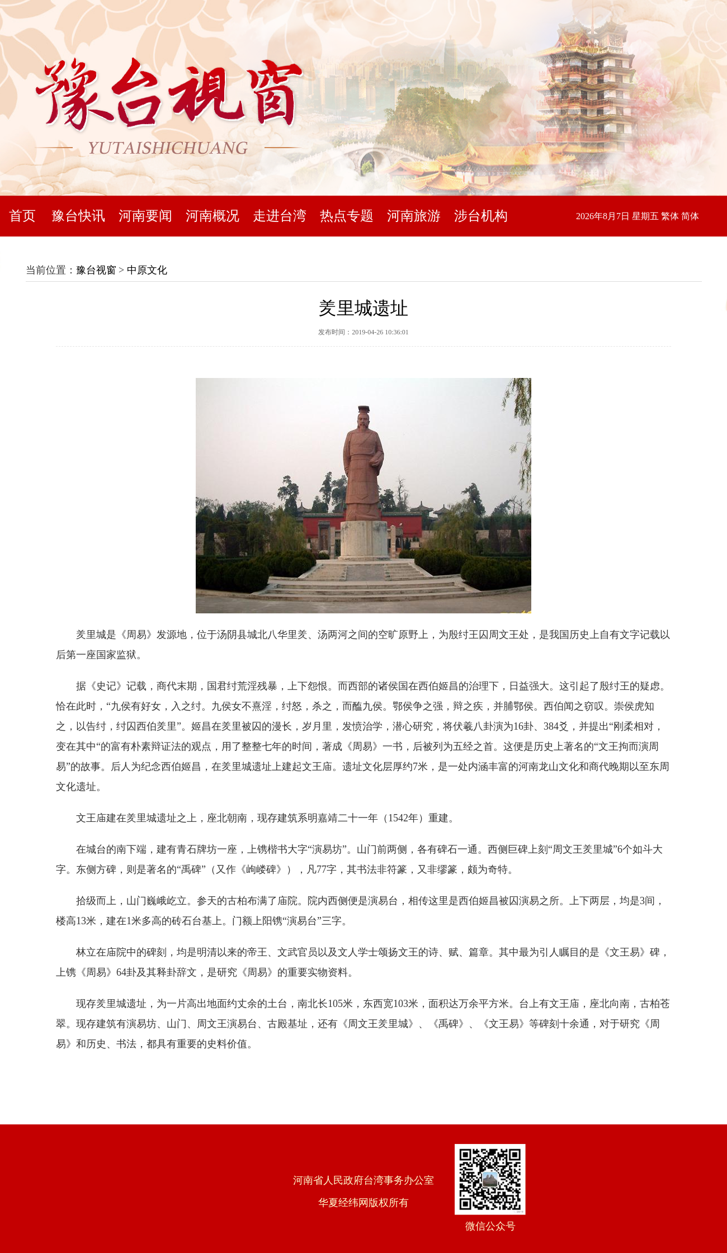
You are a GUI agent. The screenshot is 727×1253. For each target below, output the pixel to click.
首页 (22, 216)
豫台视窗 (96, 270)
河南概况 (212, 216)
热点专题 (347, 216)
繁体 (670, 216)
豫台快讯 (78, 216)
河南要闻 (145, 216)
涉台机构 (481, 216)
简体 (690, 216)
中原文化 (147, 270)
